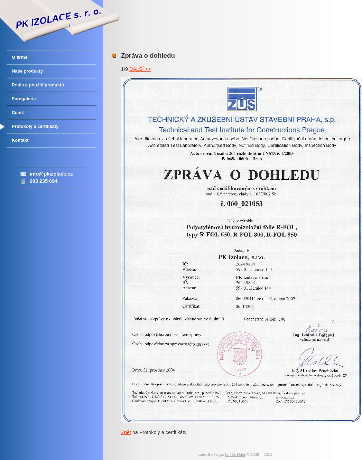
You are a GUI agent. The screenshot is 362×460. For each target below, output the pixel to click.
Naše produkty (27, 71)
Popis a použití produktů (38, 84)
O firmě (19, 57)
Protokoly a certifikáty (35, 126)
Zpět (126, 432)
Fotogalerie (24, 98)
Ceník (18, 112)
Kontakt (20, 140)
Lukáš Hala (235, 454)
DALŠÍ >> (140, 69)
